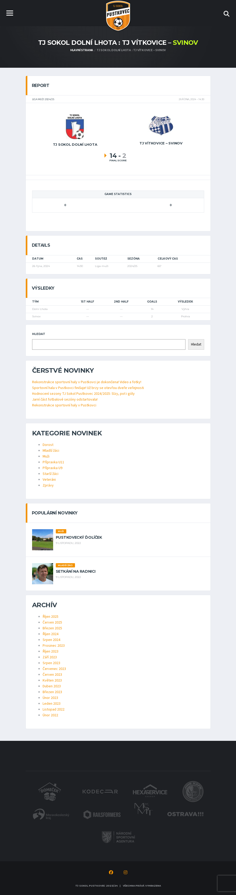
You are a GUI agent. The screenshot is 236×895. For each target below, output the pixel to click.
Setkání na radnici (76, 571)
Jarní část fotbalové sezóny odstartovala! (65, 399)
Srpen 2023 (51, 663)
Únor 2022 (50, 715)
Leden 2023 (52, 703)
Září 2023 (50, 657)
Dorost (48, 445)
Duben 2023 (52, 686)
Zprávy (48, 485)
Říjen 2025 (50, 616)
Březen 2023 (52, 692)
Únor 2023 (50, 698)
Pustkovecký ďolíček (79, 537)
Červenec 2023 (54, 669)
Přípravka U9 (52, 468)
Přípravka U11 (53, 462)
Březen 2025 (52, 628)
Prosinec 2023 (54, 645)
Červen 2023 (52, 674)
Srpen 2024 (51, 640)
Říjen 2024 (50, 634)
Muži (46, 456)
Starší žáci (50, 473)
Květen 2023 (52, 680)
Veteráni (49, 479)
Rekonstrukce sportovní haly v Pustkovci (64, 405)
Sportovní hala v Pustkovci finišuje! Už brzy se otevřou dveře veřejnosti (88, 388)
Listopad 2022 (53, 709)
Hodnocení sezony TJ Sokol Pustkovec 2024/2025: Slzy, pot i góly (83, 393)
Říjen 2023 (50, 651)
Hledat (38, 334)
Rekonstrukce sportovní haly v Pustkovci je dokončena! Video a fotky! (86, 382)
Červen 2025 (52, 622)
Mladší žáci (51, 450)
